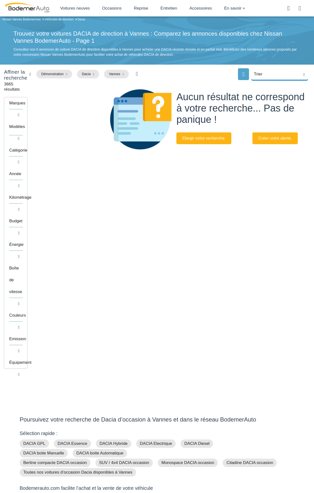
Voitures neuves (90, 8)
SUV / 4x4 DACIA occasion (124, 300)
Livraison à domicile (255, 443)
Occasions (127, 8)
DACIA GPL (34, 281)
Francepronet (68, 473)
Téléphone (55, 429)
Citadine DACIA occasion (249, 300)
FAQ (119, 458)
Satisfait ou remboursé (257, 428)
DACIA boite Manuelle (43, 290)
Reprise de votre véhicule (46, 345)
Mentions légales (192, 472)
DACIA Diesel (196, 281)
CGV (264, 472)
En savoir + (250, 8)
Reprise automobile (255, 435)
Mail (28, 429)
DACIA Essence (72, 281)
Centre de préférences (161, 472)
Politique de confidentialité (239, 472)
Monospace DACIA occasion (187, 300)
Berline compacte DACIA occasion (55, 300)
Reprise (156, 8)
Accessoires (216, 8)
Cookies (212, 472)
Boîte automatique (192, 435)
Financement (126, 443)
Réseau (122, 435)
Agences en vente (254, 458)
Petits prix (185, 428)
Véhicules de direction (194, 443)
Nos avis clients (34, 438)
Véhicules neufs (190, 450)
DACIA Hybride (114, 281)
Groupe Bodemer (129, 428)
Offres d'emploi (127, 450)
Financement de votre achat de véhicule (60, 335)
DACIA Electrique (156, 281)
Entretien (184, 8)
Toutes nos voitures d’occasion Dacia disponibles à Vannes (77, 309)
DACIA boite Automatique (99, 290)
